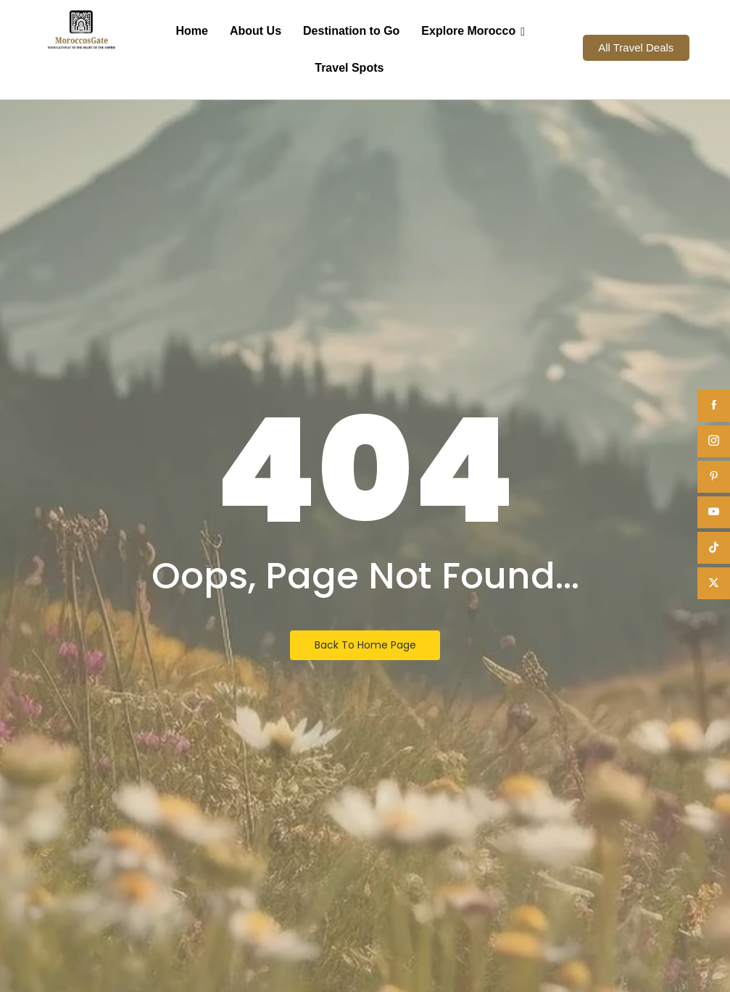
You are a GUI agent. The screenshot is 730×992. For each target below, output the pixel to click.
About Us (255, 31)
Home (191, 31)
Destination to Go (351, 31)
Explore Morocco (472, 31)
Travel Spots (349, 68)
